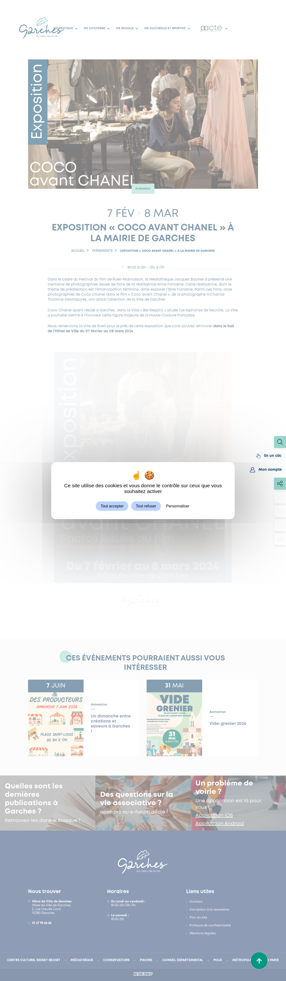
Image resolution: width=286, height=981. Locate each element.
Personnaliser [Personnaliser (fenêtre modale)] (177, 506)
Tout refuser (146, 506)
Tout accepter (112, 506)
